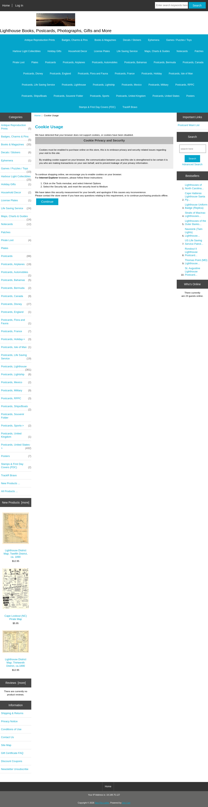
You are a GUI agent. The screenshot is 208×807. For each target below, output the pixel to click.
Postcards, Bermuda (165, 62)
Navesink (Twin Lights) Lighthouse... (193, 232)
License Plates (102, 51)
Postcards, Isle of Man (181, 73)
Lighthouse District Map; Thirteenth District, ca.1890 (15, 648)
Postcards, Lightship (104, 84)
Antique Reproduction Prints (40, 40)
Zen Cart (126, 803)
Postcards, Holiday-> (16, 339)
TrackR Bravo (129, 107)
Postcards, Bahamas (135, 62)
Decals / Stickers (132, 40)
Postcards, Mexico (132, 84)
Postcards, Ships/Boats (34, 96)
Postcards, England (60, 73)
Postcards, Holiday (152, 73)
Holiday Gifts (54, 51)
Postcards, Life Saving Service (38, 84)
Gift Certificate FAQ (12, 753)
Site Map (6, 745)
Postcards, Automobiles (104, 62)
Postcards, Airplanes (74, 62)
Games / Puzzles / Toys (179, 40)
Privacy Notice (9, 721)
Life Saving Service (127, 51)
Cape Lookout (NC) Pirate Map (15, 594)
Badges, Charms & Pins (75, 40)
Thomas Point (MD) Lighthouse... (196, 262)
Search (192, 136)
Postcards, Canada (193, 62)
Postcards (50, 62)
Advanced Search (192, 164)
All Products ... (9, 491)
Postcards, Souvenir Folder (68, 96)
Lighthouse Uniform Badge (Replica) (196, 206)
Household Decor (77, 51)
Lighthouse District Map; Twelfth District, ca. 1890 (15, 535)
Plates (34, 62)
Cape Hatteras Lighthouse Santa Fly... (195, 196)
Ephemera (153, 40)
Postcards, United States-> (16, 446)
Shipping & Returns (12, 713)
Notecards (182, 51)
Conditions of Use (11, 729)
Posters (190, 96)
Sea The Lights (102, 803)
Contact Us (7, 737)
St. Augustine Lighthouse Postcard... (192, 271)
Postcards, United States (166, 96)
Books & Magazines (105, 40)
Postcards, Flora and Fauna (93, 73)
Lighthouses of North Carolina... (194, 186)
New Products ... (10, 483)
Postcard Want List (188, 125)
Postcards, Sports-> (16, 425)
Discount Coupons (11, 761)
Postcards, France (124, 73)
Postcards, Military (158, 84)
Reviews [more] (15, 682)
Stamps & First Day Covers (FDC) (97, 107)
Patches (199, 51)
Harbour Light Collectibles (26, 51)
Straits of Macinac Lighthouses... (195, 214)
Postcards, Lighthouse (74, 84)
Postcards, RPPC (184, 84)
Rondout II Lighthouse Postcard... (191, 252)
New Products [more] (15, 502)
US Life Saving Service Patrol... (194, 242)
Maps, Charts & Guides (157, 51)
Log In (19, 5)
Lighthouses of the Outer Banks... (195, 222)
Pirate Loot (18, 62)
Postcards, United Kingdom (131, 96)
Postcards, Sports (99, 96)
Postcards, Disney (33, 73)
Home (6, 5)
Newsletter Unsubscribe (14, 769)
